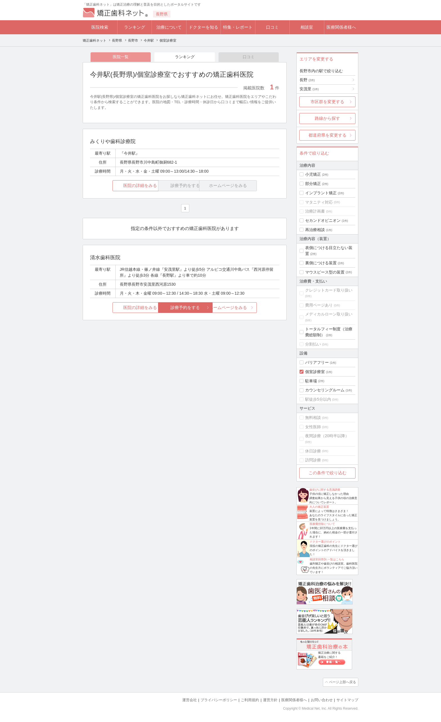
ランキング (134, 27)
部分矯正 (313, 183)
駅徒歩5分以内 (318, 399)
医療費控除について (322, 523)
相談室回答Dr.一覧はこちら (327, 559)
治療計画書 (315, 211)
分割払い (313, 344)
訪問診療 (313, 460)
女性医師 (313, 427)
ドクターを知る (203, 27)
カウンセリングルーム (325, 390)
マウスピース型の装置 (325, 272)
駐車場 (311, 381)
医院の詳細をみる (121, 186)
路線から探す (327, 118)
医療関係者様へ (341, 27)
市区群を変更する (327, 101)
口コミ (272, 27)
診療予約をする (184, 307)
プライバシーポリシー (219, 700)
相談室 (306, 27)
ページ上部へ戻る (342, 682)
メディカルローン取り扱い (328, 314)
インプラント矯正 (321, 193)
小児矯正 (313, 174)
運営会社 (189, 700)
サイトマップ (347, 700)
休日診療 (313, 451)
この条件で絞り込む (327, 472)
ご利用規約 (250, 700)
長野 (307, 80)
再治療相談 (315, 229)
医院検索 (99, 27)
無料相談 (313, 417)
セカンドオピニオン (323, 220)
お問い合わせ (322, 700)
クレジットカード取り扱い (328, 290)
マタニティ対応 (319, 202)
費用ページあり (319, 305)
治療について (169, 27)
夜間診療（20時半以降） (327, 436)
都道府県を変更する (327, 135)
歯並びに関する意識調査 (324, 489)
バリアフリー (317, 362)
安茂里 (309, 89)
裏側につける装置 (321, 263)
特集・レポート (238, 27)
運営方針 (270, 700)
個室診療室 (315, 371)
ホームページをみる (248, 307)
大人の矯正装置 (319, 506)
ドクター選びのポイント (325, 541)
